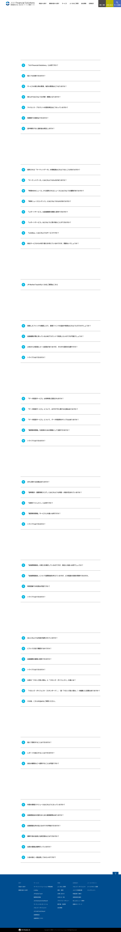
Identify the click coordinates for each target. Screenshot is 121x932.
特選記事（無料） (77, 893)
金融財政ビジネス (38, 918)
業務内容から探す (54, 3)
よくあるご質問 (74, 3)
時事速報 (50, 886)
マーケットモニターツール (41, 904)
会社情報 (83, 3)
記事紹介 (91, 3)
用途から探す (42, 3)
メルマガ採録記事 (77, 890)
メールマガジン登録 (92, 886)
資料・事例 (60, 890)
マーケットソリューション (41, 886)
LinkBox (36, 890)
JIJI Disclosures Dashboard (41, 900)
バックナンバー (91, 890)
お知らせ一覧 (61, 897)
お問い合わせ (61, 893)
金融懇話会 (36, 914)
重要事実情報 (37, 897)
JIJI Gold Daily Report (39, 911)
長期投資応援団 (77, 897)
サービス (64, 3)
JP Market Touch (38, 893)
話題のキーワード (77, 904)
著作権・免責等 (61, 904)
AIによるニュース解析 (78, 900)
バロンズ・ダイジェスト (40, 907)
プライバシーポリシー (63, 900)
